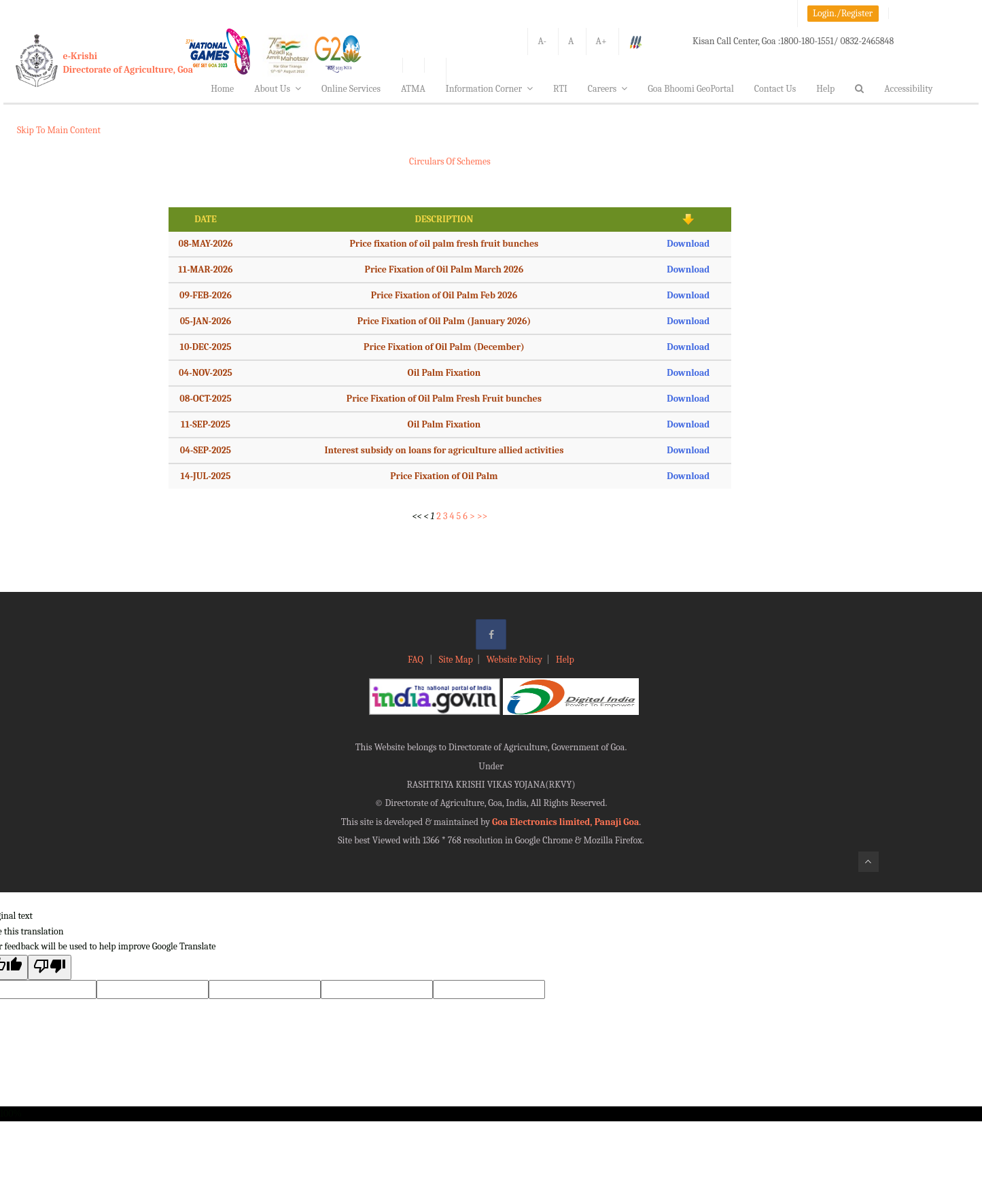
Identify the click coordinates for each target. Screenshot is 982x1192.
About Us (277, 88)
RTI (560, 88)
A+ (601, 41)
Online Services (351, 88)
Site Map (456, 659)
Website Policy (514, 659)
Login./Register (843, 13)
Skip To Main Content (59, 130)
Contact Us (775, 88)
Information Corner (489, 88)
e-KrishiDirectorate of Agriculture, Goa (128, 62)
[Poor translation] (49, 967)
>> (482, 516)
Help (825, 88)
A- (542, 41)
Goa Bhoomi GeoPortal (690, 88)
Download (688, 243)
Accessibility (908, 88)
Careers (608, 88)
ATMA (413, 88)
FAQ (416, 659)
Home (222, 88)
